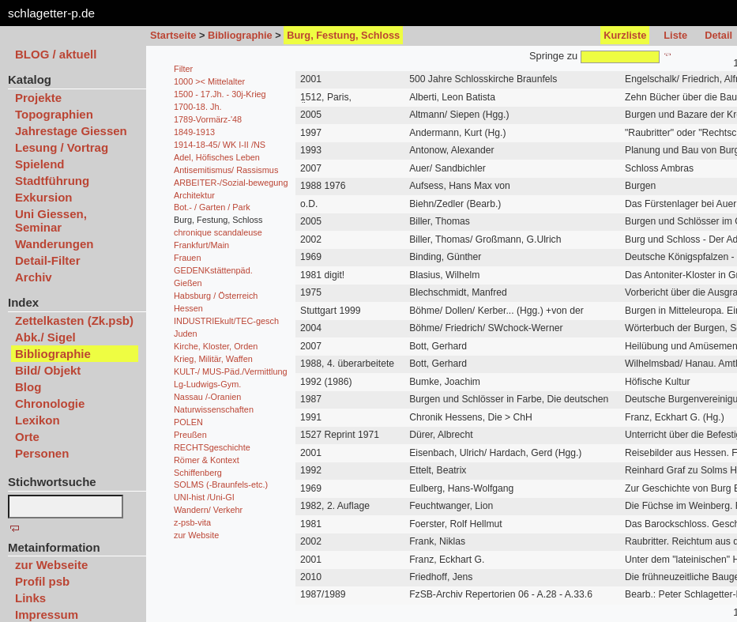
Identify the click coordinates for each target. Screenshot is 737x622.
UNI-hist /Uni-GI (204, 497)
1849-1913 (194, 132)
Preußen (190, 434)
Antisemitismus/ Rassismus (226, 170)
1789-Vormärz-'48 (208, 119)
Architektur (194, 195)
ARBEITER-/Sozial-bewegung (231, 182)
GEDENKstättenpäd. (213, 270)
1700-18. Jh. (197, 106)
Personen (42, 453)
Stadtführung (52, 180)
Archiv (33, 277)
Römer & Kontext (206, 460)
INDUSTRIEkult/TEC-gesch (226, 321)
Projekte (38, 97)
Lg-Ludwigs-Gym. (207, 384)
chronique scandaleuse (218, 232)
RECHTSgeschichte (212, 447)
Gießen (188, 283)
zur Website (196, 535)
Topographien (54, 114)
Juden (185, 333)
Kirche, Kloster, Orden (216, 346)
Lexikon (37, 420)
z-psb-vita (192, 522)
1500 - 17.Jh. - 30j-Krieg (220, 94)
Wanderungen (54, 244)
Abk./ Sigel (45, 337)
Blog (28, 387)
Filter (183, 69)
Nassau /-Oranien (207, 396)
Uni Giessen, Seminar (51, 220)
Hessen (188, 308)
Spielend (40, 164)
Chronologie (50, 403)
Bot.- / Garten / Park (212, 207)
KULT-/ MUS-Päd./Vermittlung (231, 371)
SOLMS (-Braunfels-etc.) (221, 484)
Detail (718, 35)
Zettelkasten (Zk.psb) (74, 320)
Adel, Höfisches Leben (217, 157)
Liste (675, 35)
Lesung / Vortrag (61, 147)
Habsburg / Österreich (216, 295)
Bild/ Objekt (48, 370)
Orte (27, 436)
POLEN (188, 422)
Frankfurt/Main (201, 245)
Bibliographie (240, 35)
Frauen (187, 257)
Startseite (173, 35)
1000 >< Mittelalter (209, 81)
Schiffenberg (198, 472)
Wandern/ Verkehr (208, 510)
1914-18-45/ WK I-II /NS (219, 144)
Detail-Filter (48, 260)
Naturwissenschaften (214, 409)
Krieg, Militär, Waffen (213, 359)
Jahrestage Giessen (71, 131)
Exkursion (44, 197)
